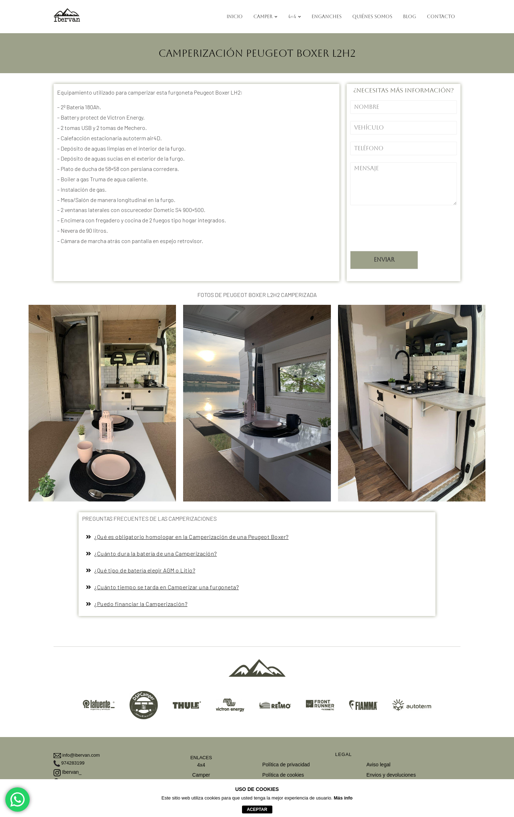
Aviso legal (378, 764)
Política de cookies (283, 775)
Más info (343, 798)
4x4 (201, 765)
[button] (257, 537)
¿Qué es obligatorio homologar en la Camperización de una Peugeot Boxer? (191, 536)
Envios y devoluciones (391, 775)
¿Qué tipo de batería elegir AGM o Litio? (144, 570)
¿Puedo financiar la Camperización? (140, 603)
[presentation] (404, 239)
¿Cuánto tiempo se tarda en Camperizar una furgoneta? (166, 587)
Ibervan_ (67, 772)
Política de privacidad (286, 764)
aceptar (257, 809)
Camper (201, 775)
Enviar (384, 259)
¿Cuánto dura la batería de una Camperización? (155, 553)
